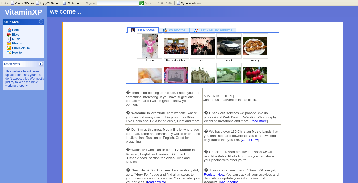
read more (259, 121)
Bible (15, 34)
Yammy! (255, 60)
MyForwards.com (191, 3)
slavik (229, 60)
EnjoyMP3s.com (50, 3)
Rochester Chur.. (176, 60)
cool (202, 60)
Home (16, 30)
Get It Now (250, 140)
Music (16, 39)
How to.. (17, 52)
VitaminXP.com (24, 3)
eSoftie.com (74, 3)
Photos (17, 43)
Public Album (21, 48)
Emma (150, 60)
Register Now (214, 174)
